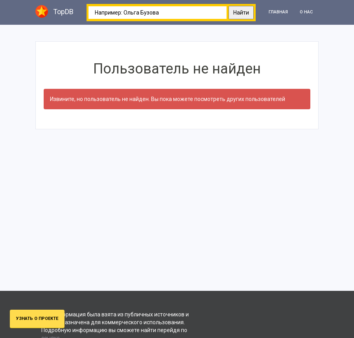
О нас (306, 12)
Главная (278, 12)
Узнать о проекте (37, 318)
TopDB (54, 11)
